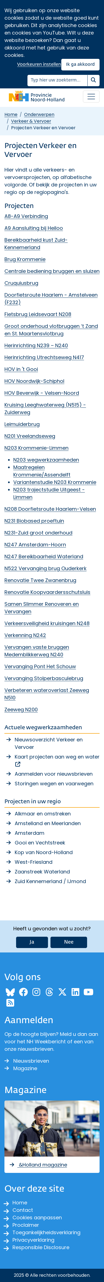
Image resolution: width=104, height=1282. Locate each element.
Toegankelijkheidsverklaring (46, 1232)
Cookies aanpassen (37, 1217)
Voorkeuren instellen (39, 64)
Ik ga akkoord (80, 64)
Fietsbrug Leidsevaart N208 (37, 314)
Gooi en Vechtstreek (40, 842)
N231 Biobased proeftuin (34, 520)
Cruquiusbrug (21, 283)
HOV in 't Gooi (21, 369)
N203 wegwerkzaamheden (46, 459)
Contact (22, 1210)
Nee (68, 942)
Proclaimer (25, 1225)
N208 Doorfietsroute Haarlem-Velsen (50, 509)
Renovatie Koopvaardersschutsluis (47, 592)
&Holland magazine (38, 1164)
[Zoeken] (57, 80)
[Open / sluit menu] (91, 97)
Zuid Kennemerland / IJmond (50, 881)
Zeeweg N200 (21, 709)
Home (10, 114)
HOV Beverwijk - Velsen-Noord (41, 392)
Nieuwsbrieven (26, 1060)
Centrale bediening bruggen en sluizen (52, 271)
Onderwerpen (39, 114)
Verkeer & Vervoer (31, 121)
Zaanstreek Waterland (42, 871)
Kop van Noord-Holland (44, 852)
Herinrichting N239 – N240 (36, 345)
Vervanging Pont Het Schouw (40, 666)
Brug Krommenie (24, 259)
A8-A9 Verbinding (26, 216)
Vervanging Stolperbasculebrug (43, 678)
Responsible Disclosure (40, 1247)
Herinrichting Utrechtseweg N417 (44, 357)
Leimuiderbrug (22, 424)
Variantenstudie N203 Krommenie (54, 482)
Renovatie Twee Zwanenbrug (40, 580)
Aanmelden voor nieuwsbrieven (54, 773)
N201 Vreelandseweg (29, 436)
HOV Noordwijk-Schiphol (34, 381)
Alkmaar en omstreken (43, 813)
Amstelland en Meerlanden (48, 823)
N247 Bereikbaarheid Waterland (43, 556)
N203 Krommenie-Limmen (36, 447)
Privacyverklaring (33, 1239)
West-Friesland (33, 862)
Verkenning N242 (25, 635)
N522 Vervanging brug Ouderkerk (45, 568)
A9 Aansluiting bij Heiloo (33, 228)
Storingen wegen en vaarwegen (54, 783)
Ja (32, 942)
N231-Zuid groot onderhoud (38, 532)
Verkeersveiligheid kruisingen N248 (47, 623)
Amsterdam (29, 833)
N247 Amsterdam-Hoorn (35, 544)
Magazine (20, 1068)
